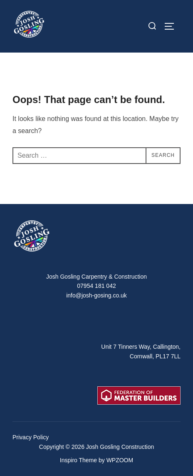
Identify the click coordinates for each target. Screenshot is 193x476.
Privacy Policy (30, 437)
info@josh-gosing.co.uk (96, 295)
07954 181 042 (96, 285)
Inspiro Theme (78, 460)
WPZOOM (120, 460)
